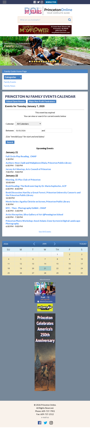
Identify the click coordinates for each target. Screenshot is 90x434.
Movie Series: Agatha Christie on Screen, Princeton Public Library (38, 201)
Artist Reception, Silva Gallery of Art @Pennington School (34, 214)
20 (33, 268)
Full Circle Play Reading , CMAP (21, 156)
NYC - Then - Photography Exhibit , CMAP (26, 208)
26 (21, 273)
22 (57, 268)
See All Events (45, 231)
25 (9, 273)
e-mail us (45, 417)
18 (9, 268)
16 (69, 263)
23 (69, 268)
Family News (9, 86)
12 (21, 263)
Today (82, 244)
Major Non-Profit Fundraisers (42, 101)
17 (82, 263)
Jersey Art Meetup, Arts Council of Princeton (28, 169)
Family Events (10, 82)
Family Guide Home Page (15, 71)
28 (45, 273)
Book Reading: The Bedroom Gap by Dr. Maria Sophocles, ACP (36, 186)
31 (82, 273)
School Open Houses (15, 101)
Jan (44, 243)
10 (82, 259)
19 (21, 268)
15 (57, 263)
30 (69, 273)
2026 (6, 244)
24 (82, 268)
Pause (59, 61)
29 (57, 273)
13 (33, 263)
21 (45, 268)
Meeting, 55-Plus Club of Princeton (23, 179)
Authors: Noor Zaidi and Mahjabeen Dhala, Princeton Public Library (38, 163)
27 (33, 273)
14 (45, 263)
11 (9, 263)
